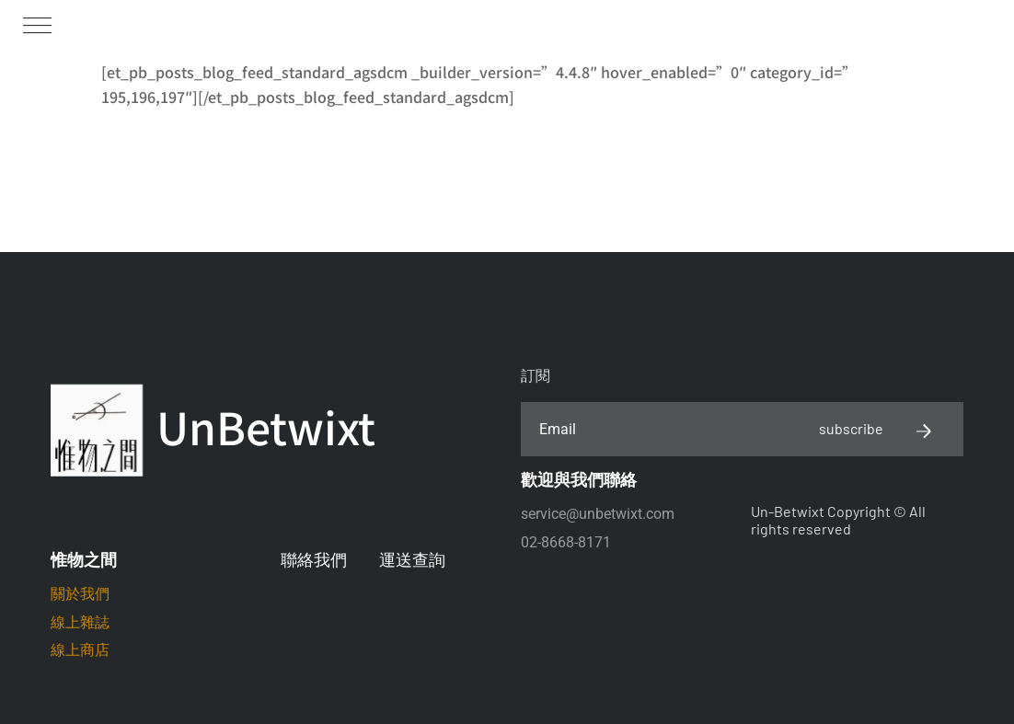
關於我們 (80, 594)
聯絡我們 (314, 559)
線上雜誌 (80, 622)
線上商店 (80, 650)
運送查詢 (412, 559)
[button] (36, 24)
